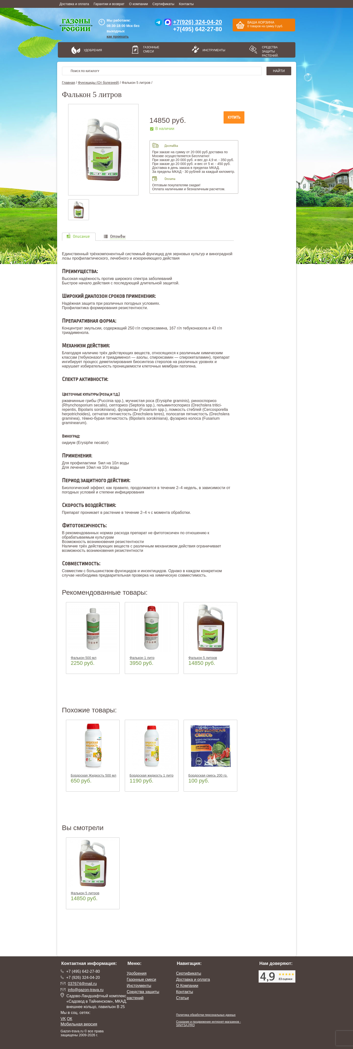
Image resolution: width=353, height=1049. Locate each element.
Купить (234, 117)
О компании (138, 4)
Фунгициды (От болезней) (98, 83)
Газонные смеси (151, 49)
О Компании (187, 986)
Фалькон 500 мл (84, 658)
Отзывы (118, 236)
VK (63, 1019)
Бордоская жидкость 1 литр (152, 775)
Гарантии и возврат (109, 4)
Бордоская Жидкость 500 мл (93, 775)
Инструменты (212, 50)
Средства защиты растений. (270, 51)
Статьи (182, 998)
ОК (69, 1019)
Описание (81, 236)
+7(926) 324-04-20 (197, 22)
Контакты (186, 4)
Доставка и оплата (74, 4)
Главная (68, 83)
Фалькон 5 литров (203, 658)
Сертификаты (163, 4)
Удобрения (93, 50)
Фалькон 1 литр (142, 658)
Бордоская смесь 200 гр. (208, 775)
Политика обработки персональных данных (206, 1015)
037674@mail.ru (82, 984)
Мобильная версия (79, 1024)
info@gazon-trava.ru (85, 990)
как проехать (118, 36)
